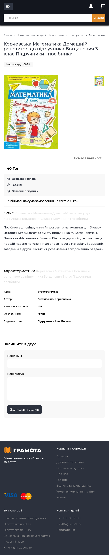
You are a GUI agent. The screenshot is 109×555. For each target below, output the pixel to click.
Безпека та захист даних (73, 485)
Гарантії (17, 185)
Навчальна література (30, 35)
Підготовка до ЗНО (17, 524)
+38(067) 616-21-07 (68, 524)
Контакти (63, 497)
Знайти (99, 18)
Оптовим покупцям (25, 191)
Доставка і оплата (24, 178)
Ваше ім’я (54, 361)
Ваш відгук (54, 386)
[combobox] (48, 18)
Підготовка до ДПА (17, 530)
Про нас (62, 474)
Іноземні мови (14, 541)
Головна (8, 35)
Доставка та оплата (70, 462)
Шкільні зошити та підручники (66, 35)
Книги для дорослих (18, 547)
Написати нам (66, 530)
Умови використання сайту (75, 491)
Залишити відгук (24, 410)
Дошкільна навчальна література (27, 535)
